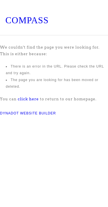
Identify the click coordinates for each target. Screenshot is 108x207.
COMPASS (27, 20)
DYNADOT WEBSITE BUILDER (28, 113)
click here (28, 99)
